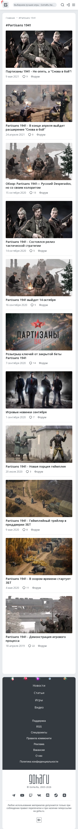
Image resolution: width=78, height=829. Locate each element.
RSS (39, 726)
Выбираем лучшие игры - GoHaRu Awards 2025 (35, 4)
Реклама (39, 744)
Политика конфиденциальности (39, 761)
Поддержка (39, 720)
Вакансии (39, 750)
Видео (39, 707)
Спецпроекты (39, 732)
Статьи (39, 693)
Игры (39, 700)
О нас (39, 755)
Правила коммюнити (39, 738)
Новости (39, 685)
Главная (10, 17)
